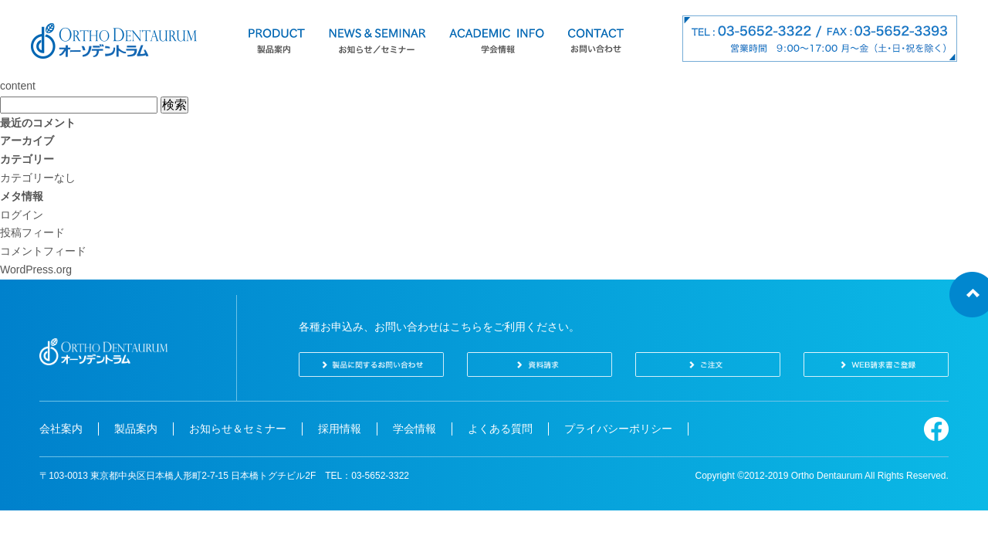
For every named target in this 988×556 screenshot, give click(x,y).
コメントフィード (43, 251)
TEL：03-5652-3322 (367, 475)
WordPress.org (36, 269)
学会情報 (414, 428)
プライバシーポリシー (618, 428)
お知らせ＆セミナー (237, 428)
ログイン (21, 214)
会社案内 (61, 428)
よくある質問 (500, 428)
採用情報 (339, 428)
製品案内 (135, 428)
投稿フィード (32, 232)
